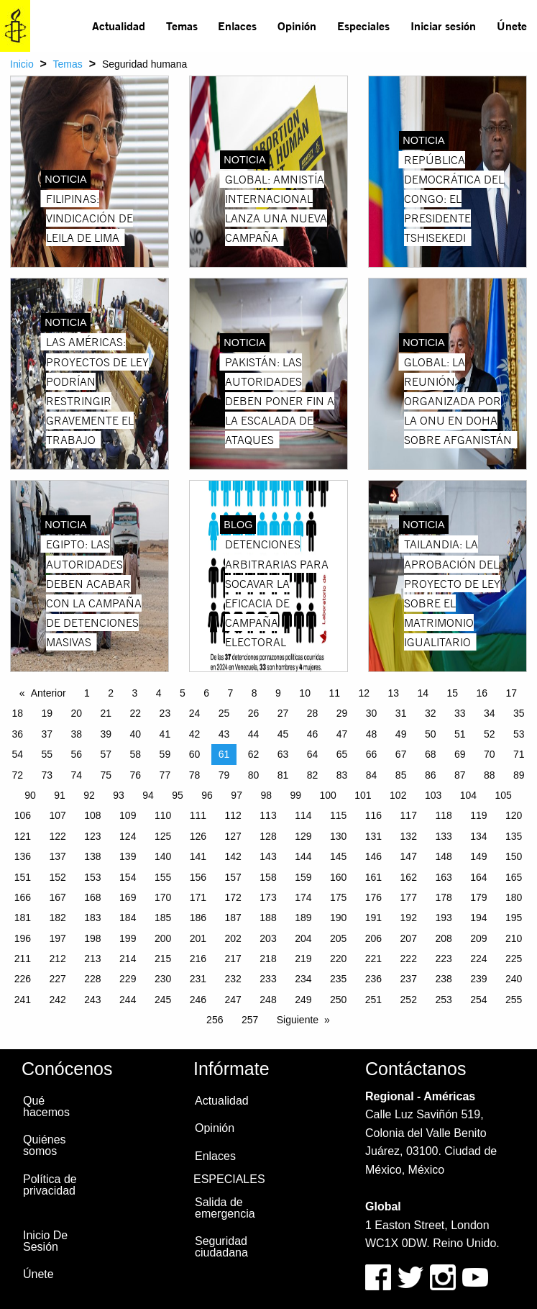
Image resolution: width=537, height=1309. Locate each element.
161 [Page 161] (373, 877)
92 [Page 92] (89, 795)
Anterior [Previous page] (48, 693)
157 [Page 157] (233, 877)
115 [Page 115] (338, 815)
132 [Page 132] (408, 836)
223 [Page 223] (443, 958)
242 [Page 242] (57, 999)
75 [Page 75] (106, 775)
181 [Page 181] (22, 917)
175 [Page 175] (338, 897)
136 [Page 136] (22, 856)
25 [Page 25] (224, 713)
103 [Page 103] (433, 795)
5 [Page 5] (182, 693)
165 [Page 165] (513, 877)
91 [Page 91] (59, 795)
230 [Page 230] (163, 978)
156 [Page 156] (198, 877)
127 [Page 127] (233, 836)
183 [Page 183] (92, 917)
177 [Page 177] (408, 897)
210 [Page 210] (513, 938)
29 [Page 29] (342, 713)
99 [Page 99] (295, 795)
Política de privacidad (50, 1185)
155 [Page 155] (163, 877)
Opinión (296, 25)
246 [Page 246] (198, 999)
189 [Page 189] (303, 917)
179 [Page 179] (478, 897)
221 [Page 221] (373, 958)
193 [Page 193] (443, 917)
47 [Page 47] (342, 734)
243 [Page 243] (92, 999)
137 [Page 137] (57, 856)
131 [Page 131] (373, 836)
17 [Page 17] (512, 693)
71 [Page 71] (519, 754)
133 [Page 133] (443, 836)
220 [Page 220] (338, 958)
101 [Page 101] (362, 795)
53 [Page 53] (519, 734)
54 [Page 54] (17, 754)
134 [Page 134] (478, 836)
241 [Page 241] (22, 999)
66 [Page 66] (371, 754)
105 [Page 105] (503, 795)
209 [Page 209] (478, 938)
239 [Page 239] (478, 978)
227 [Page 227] (57, 978)
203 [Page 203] (268, 938)
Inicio (22, 64)
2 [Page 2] (111, 693)
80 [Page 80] (254, 775)
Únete (512, 25)
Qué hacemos (46, 1106)
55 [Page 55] (46, 754)
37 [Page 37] (46, 734)
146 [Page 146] (373, 856)
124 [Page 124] (127, 836)
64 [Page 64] (312, 754)
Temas (182, 25)
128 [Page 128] (268, 836)
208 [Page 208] (443, 938)
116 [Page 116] (373, 815)
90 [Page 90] (30, 795)
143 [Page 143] (268, 856)
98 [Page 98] (266, 795)
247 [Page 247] (233, 999)
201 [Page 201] (198, 938)
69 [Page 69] (460, 754)
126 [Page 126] (198, 836)
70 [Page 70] (489, 754)
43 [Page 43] (224, 734)
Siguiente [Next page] (297, 1019)
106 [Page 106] (22, 815)
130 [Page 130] (338, 836)
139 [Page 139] (127, 856)
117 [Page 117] (408, 815)
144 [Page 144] (303, 856)
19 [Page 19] (46, 713)
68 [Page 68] (430, 754)
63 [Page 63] (283, 754)
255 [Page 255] (513, 999)
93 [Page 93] (118, 795)
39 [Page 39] (106, 734)
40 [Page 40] (136, 734)
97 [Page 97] (236, 795)
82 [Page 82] (312, 775)
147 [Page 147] (408, 856)
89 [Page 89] (519, 775)
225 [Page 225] (513, 958)
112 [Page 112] (233, 815)
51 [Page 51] (460, 734)
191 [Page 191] (373, 917)
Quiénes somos (44, 1145)
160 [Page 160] (338, 877)
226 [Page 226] (22, 978)
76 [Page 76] (136, 775)
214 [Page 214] (127, 958)
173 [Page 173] (268, 897)
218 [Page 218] (268, 958)
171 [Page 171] (198, 897)
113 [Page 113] (268, 815)
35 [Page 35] (519, 713)
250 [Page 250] (338, 999)
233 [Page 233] (268, 978)
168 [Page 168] (92, 897)
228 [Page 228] (92, 978)
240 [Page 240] (513, 978)
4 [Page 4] (159, 693)
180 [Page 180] (513, 897)
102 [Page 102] (398, 795)
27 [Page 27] (283, 713)
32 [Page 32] (430, 713)
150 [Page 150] (513, 856)
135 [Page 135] (513, 836)
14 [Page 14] (422, 693)
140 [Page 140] (163, 856)
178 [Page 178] (443, 897)
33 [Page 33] (460, 713)
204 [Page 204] (303, 938)
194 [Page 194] (478, 917)
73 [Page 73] (46, 775)
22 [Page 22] (136, 713)
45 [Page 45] (283, 734)
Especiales (363, 25)
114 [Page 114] (303, 815)
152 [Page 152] (57, 877)
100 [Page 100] (327, 795)
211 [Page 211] (22, 958)
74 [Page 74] (77, 775)
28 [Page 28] (312, 713)
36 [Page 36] (17, 734)
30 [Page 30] (371, 713)
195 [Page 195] (513, 917)
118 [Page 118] (443, 815)
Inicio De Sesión (45, 1241)
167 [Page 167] (57, 897)
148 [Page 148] (443, 856)
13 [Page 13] (393, 693)
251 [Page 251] (373, 999)
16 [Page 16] (482, 693)
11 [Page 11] (334, 693)
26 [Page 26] (254, 713)
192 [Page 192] (408, 917)
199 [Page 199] (127, 938)
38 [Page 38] (77, 734)
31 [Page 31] (401, 713)
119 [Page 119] (478, 815)
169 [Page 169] (127, 897)
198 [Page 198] (92, 938)
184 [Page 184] (127, 917)
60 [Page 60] (195, 754)
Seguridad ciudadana (221, 1247)
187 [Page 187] (233, 917)
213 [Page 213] (92, 958)
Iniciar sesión (443, 25)
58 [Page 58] (136, 754)
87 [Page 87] (460, 775)
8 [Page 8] (254, 693)
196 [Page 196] (22, 938)
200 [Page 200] (163, 938)
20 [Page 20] (77, 713)
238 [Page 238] (443, 978)
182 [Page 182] (57, 917)
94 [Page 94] (148, 795)
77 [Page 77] (165, 775)
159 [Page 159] (303, 877)
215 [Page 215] (163, 958)
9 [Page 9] (278, 693)
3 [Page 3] (135, 693)
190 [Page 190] (338, 917)
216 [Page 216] (198, 958)
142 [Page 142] (233, 856)
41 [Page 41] (165, 734)
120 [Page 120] (513, 815)
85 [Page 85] (401, 775)
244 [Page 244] (127, 999)
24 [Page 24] (195, 713)
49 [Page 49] (401, 734)
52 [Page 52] (489, 734)
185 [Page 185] (163, 917)
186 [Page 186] (198, 917)
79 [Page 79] (224, 775)
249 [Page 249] (303, 999)
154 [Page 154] (127, 877)
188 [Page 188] (268, 917)
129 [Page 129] (303, 836)
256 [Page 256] (214, 1019)
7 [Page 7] (231, 693)
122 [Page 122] (57, 836)
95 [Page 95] (177, 795)
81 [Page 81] (283, 775)
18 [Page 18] (17, 713)
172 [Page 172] (233, 897)
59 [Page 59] (165, 754)
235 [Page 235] (338, 978)
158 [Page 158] (268, 877)
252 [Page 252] (408, 999)
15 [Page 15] (453, 693)
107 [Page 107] (57, 815)
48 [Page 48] (371, 734)
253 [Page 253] (443, 999)
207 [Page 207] (408, 938)
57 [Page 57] (106, 754)
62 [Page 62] (254, 754)
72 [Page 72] (17, 775)
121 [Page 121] (22, 836)
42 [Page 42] (195, 734)
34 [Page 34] (489, 713)
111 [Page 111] (198, 815)
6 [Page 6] (206, 693)
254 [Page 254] (478, 999)
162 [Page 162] (408, 877)
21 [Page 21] (106, 713)
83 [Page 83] (342, 775)
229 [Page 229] (127, 978)
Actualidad (118, 25)
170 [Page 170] (163, 897)
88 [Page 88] (489, 775)
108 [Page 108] (92, 815)
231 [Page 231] (198, 978)
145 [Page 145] (338, 856)
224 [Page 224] (478, 958)
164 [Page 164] (478, 877)
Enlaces (237, 25)
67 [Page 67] (401, 754)
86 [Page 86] (430, 775)
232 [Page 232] (233, 978)
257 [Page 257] (250, 1019)
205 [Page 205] (338, 938)
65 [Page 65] (342, 754)
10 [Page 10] (305, 693)
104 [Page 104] (468, 795)
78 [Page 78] (195, 775)
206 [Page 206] (373, 938)
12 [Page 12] (364, 693)
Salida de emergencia (225, 1208)
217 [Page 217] (233, 958)
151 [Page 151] (22, 877)
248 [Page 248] (268, 999)
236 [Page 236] (373, 978)
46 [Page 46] (312, 734)
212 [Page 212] (57, 958)
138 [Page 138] (92, 856)
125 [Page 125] (163, 836)
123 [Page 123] (92, 836)
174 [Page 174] (303, 897)
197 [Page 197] (57, 938)
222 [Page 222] (408, 958)
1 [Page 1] (87, 693)
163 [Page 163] (443, 877)
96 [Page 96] (207, 795)
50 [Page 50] (430, 734)
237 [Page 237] (408, 978)
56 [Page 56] (77, 754)
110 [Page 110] (163, 815)
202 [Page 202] (233, 938)
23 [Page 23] (165, 713)
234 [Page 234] (303, 978)
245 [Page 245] (163, 999)
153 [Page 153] (92, 877)
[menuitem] (119, 26)
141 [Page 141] (198, 856)
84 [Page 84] (371, 775)
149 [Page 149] (478, 856)
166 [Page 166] (22, 897)
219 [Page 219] (303, 958)
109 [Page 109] (127, 815)
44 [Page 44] (254, 734)
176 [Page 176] (373, 897)
